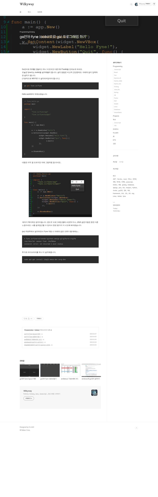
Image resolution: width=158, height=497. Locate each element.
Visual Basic (118, 112)
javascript (129, 182)
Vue (115, 75)
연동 (119, 185)
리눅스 (130, 179)
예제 (114, 182)
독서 (114, 119)
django (115, 187)
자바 (128, 190)
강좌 (125, 190)
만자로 (134, 179)
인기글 (121, 162)
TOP (136, 489)
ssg (133, 193)
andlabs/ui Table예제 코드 (33, 401)
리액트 (123, 182)
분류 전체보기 (117, 62)
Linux (115, 106)
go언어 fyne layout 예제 (32, 395)
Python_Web (118, 81)
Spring (116, 92)
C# (115, 95)
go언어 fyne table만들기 (32, 398)
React (116, 72)
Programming (28, 391)
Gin (124, 187)
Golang (37, 391)
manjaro (128, 187)
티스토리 (115, 133)
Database (117, 109)
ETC (114, 140)
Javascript (117, 69)
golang (124, 185)
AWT (114, 179)
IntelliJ (115, 185)
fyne (124, 196)
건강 (114, 144)
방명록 (40, 12)
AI (113, 136)
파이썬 (118, 182)
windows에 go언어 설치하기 (33, 404)
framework (116, 193)
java (120, 187)
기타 (115, 125)
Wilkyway (27, 4)
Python (134, 187)
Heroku (119, 179)
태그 (29, 12)
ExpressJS (117, 78)
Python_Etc (117, 84)
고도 (126, 193)
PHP (115, 101)
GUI (122, 193)
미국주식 (115, 129)
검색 (131, 4)
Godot (116, 104)
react (125, 179)
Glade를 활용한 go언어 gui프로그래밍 (37, 406)
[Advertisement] (60, 81)
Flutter (116, 98)
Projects (116, 116)
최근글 (115, 162)
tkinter (120, 196)
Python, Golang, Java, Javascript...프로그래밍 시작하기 (41, 455)
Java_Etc (117, 89)
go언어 (120, 190)
